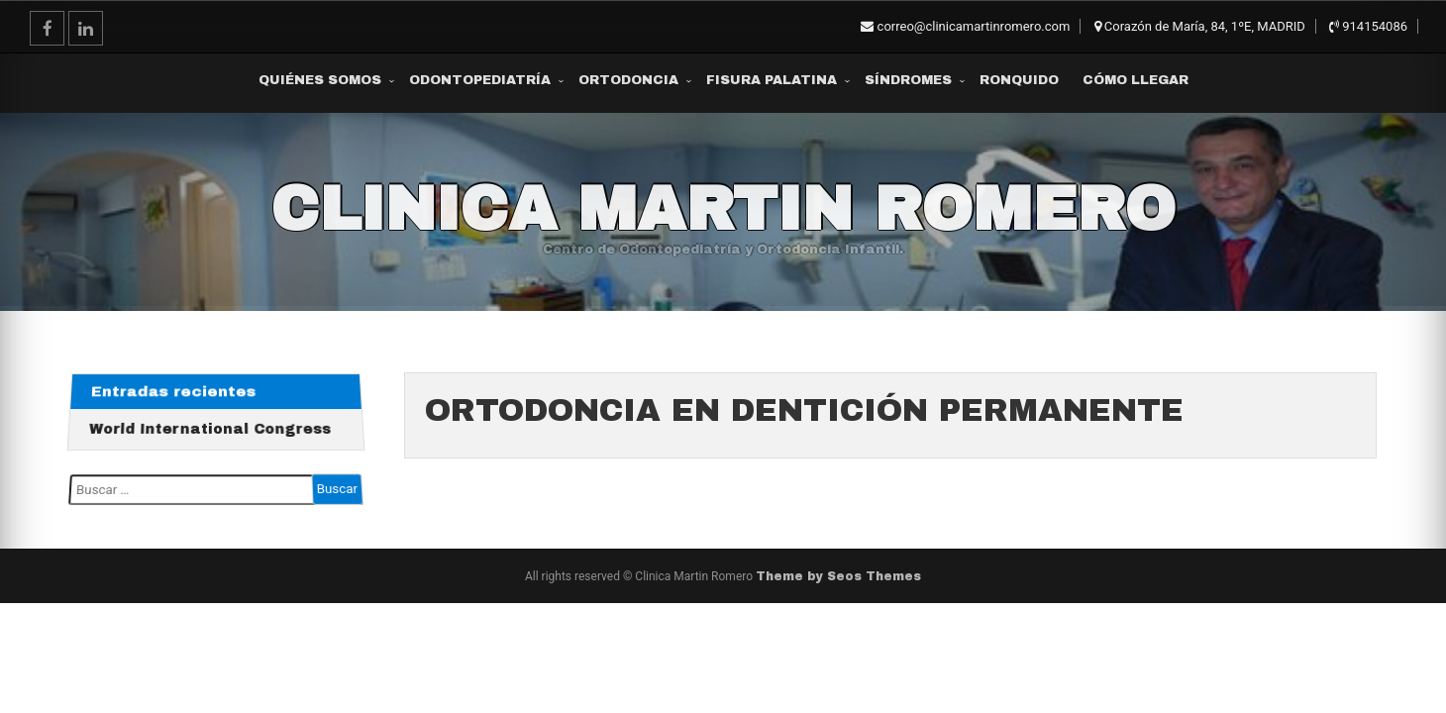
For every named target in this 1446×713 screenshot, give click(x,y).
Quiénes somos (319, 80)
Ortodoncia (628, 80)
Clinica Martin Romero (723, 209)
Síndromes (908, 80)
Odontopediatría (480, 80)
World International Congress (210, 428)
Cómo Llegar (1135, 80)
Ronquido (1019, 80)
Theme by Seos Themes (838, 576)
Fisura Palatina (771, 80)
